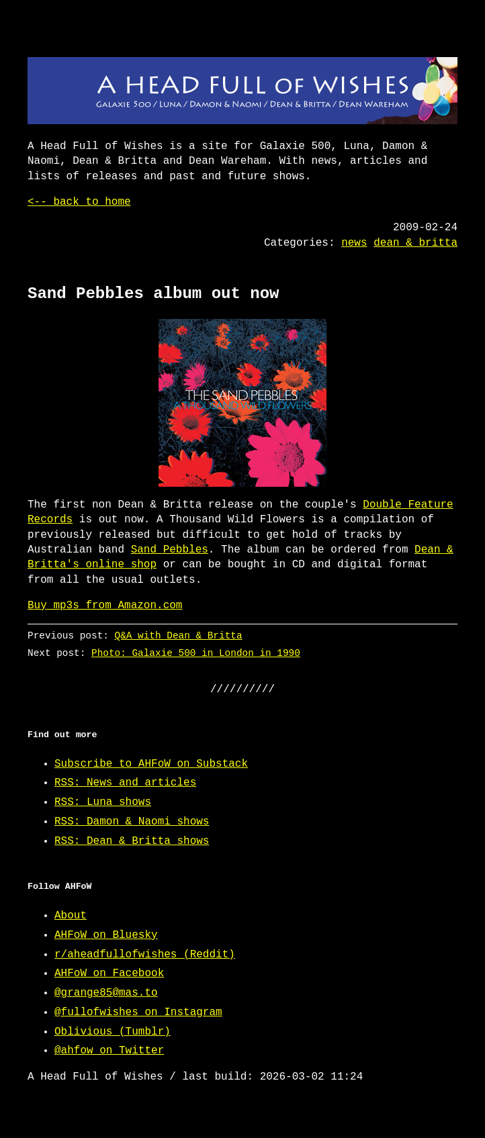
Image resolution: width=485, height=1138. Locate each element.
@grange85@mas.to (106, 993)
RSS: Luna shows (102, 802)
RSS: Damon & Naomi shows (131, 821)
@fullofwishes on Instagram (138, 1012)
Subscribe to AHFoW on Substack (151, 764)
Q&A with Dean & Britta (178, 635)
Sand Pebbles (169, 549)
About (70, 915)
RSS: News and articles (125, 782)
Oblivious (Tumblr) (112, 1032)
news (354, 243)
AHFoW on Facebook (109, 973)
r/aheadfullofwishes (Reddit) (144, 954)
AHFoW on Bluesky (106, 935)
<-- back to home (79, 202)
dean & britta (415, 243)
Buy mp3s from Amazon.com (105, 605)
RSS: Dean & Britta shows (131, 841)
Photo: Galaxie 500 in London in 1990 (195, 653)
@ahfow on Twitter (109, 1050)
